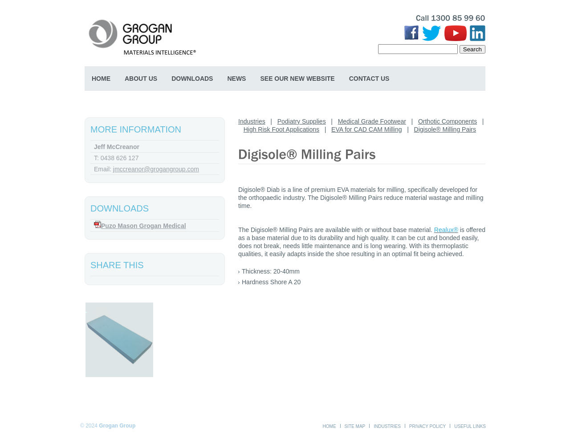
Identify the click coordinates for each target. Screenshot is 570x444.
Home (101, 78)
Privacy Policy (427, 426)
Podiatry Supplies (301, 121)
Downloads (192, 78)
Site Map (355, 426)
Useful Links (470, 426)
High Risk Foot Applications (281, 129)
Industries (251, 121)
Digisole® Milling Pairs (445, 129)
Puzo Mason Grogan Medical (143, 225)
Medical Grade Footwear (372, 121)
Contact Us (369, 78)
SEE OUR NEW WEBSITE (297, 78)
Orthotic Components (447, 121)
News (236, 78)
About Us (141, 78)
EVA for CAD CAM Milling (366, 129)
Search (472, 49)
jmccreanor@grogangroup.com (156, 169)
